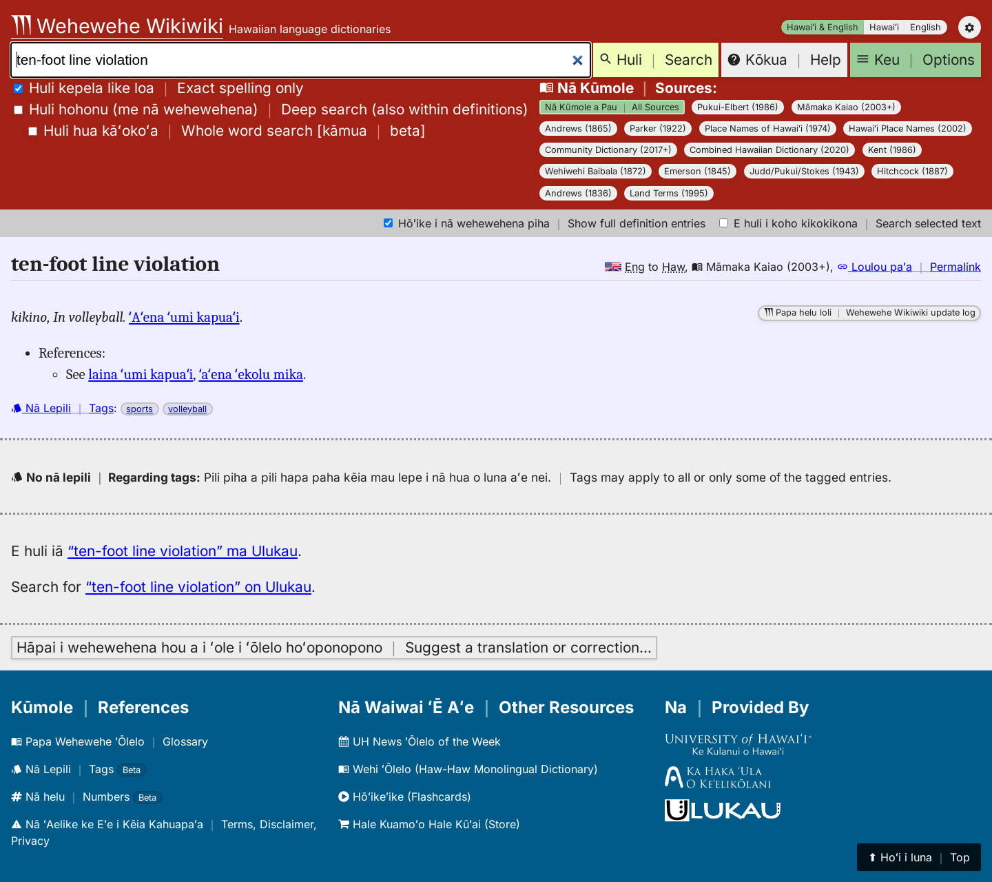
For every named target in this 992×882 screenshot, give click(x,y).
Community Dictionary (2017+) (608, 150)
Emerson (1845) (697, 171)
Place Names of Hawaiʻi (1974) (768, 128)
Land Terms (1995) (669, 193)
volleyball (187, 409)
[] (227, 130)
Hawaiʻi (884, 27)
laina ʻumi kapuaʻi (140, 374)
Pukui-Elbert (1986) (738, 107)
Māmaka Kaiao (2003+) (846, 107)
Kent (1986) (892, 150)
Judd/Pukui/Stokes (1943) (804, 171)
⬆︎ (919, 857)
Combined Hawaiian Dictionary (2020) (769, 150)
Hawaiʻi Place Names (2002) (908, 128)
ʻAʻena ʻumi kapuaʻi (184, 317)
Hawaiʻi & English (822, 27)
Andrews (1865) (578, 128)
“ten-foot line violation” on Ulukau (198, 586)
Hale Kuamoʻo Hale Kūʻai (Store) (429, 824)
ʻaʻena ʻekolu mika (251, 374)
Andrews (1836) (578, 193)
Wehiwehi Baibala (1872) (595, 171)
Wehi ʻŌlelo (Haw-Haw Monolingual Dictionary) (468, 769)
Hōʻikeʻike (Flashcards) (404, 796)
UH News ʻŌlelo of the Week (419, 741)
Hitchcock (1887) (912, 171)
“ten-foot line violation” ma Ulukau (183, 551)
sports (139, 409)
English (925, 27)
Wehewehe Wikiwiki (117, 26)
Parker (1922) (658, 128)
